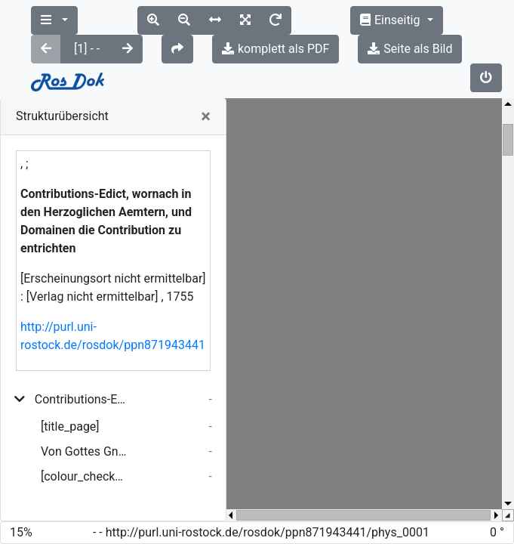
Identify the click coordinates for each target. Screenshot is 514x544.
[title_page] (70, 369)
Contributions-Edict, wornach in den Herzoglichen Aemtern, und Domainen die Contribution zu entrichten (81, 342)
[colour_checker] (84, 419)
